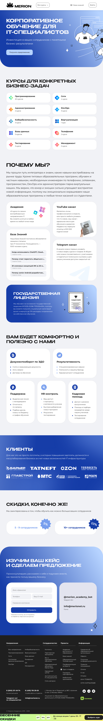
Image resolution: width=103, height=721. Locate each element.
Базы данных (22, 131)
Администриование (26, 108)
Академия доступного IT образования (68, 651)
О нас (83, 673)
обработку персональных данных (23, 616)
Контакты (48, 650)
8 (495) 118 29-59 (32, 690)
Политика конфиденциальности (89, 660)
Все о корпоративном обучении (51, 659)
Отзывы (83, 676)
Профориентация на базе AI (69, 665)
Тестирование (22, 143)
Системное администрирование (16, 660)
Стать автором (50, 681)
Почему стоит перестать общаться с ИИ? (29, 259)
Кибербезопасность (26, 120)
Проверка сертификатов (68, 673)
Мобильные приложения (67, 678)
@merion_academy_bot (78, 597)
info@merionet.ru (74, 606)
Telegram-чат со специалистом (13, 699)
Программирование (26, 96)
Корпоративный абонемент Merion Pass (51, 666)
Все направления (14, 650)
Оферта (83, 656)
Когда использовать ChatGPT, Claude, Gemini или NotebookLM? (39, 252)
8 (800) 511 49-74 (13, 690)
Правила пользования (85, 665)
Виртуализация (69, 120)
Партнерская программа (49, 653)
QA (26, 663)
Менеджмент (68, 143)
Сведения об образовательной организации (87, 651)
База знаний (67, 656)
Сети (63, 96)
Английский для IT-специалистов (51, 677)
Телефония (67, 131)
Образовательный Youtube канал (69, 660)
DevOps (65, 108)
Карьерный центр (49, 672)
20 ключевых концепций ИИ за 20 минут (29, 266)
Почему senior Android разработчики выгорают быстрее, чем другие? (42, 273)
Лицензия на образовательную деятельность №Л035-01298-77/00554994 (60, 697)
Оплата (83, 669)
